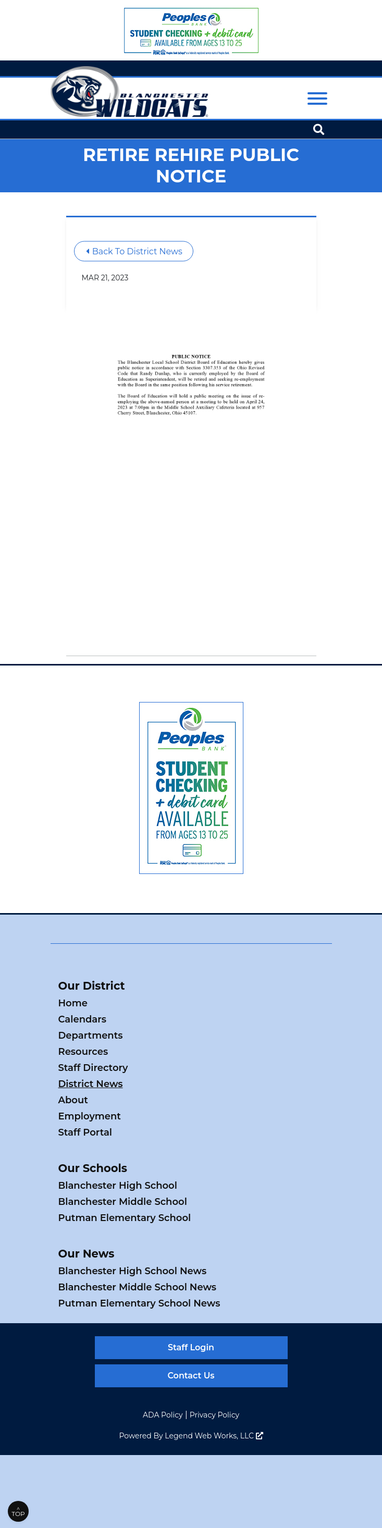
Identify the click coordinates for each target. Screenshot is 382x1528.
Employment (89, 1116)
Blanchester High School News (132, 1271)
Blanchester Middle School (122, 1201)
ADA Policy (163, 1415)
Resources (83, 1051)
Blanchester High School (117, 1185)
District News (90, 1084)
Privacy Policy (214, 1415)
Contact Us (190, 1376)
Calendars (82, 1019)
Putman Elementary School (124, 1218)
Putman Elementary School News (139, 1303)
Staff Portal (85, 1132)
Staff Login (191, 1347)
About (73, 1100)
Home (73, 1003)
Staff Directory (93, 1068)
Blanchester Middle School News (137, 1287)
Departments (90, 1035)
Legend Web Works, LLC (214, 1435)
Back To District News (134, 251)
